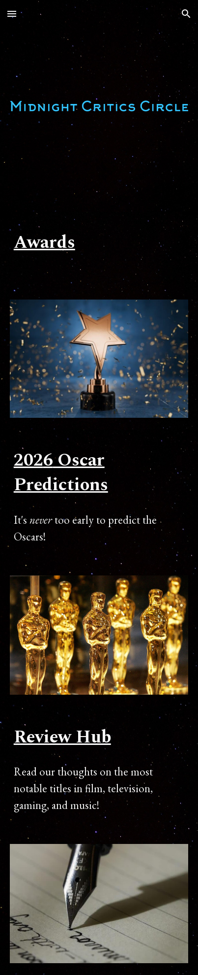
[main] (99, 243)
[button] (12, 13)
